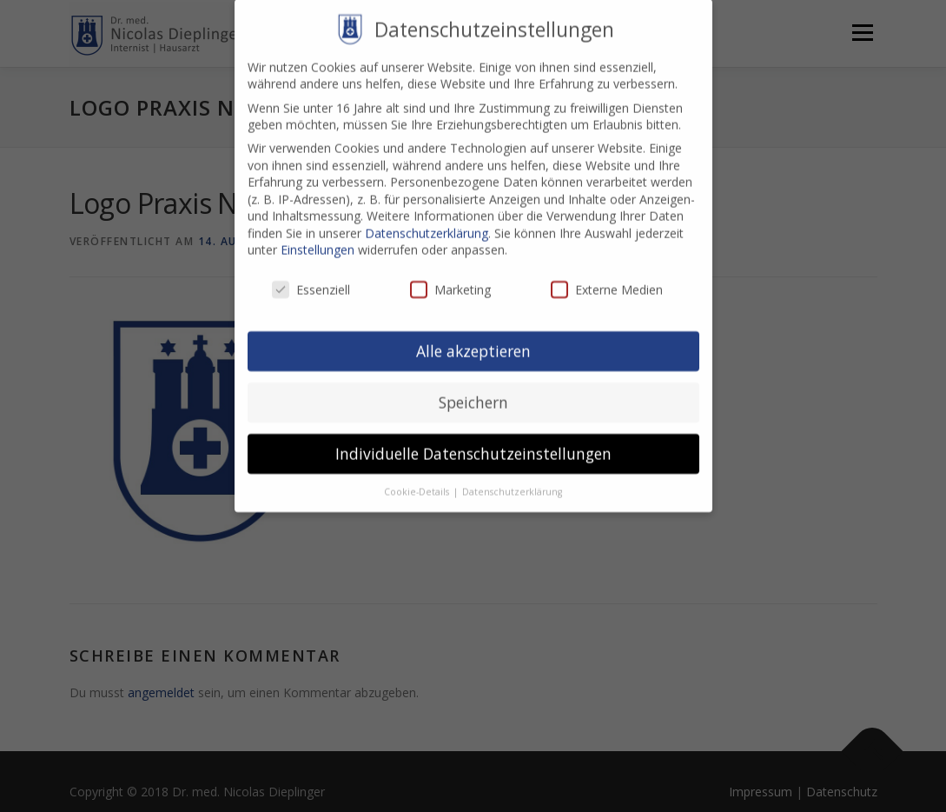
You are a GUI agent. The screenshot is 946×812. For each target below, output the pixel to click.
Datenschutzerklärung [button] (512, 477)
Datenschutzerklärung (426, 218)
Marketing (450, 275)
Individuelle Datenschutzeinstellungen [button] (473, 439)
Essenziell (311, 275)
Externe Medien (607, 275)
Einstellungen (317, 235)
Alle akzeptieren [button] (473, 336)
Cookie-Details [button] (418, 477)
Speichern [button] (473, 387)
